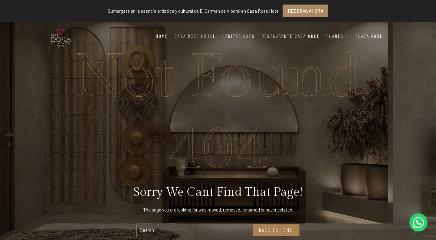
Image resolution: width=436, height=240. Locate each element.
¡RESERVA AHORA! (305, 11)
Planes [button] (337, 36)
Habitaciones (238, 36)
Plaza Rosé (369, 36)
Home (162, 36)
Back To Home (276, 230)
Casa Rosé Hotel (195, 36)
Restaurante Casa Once (291, 36)
